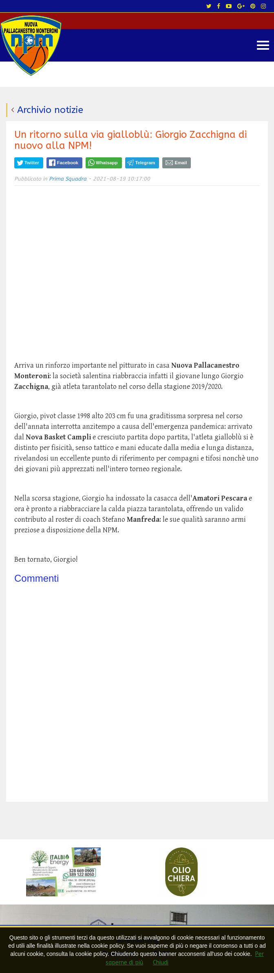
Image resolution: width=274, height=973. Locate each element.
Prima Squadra (67, 179)
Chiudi (160, 962)
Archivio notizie (50, 109)
